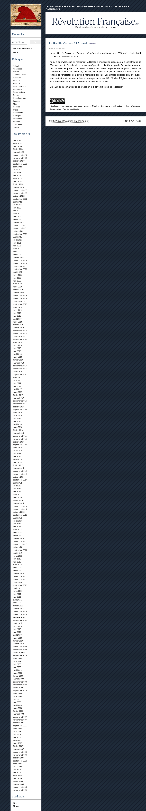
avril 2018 (17, 354)
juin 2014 (17, 489)
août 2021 (17, 237)
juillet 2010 (17, 626)
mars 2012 (17, 568)
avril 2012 (17, 565)
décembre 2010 (20, 611)
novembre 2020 (20, 263)
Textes (16, 127)
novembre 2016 (20, 404)
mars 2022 (17, 216)
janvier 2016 (18, 433)
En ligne (16, 83)
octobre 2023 (18, 161)
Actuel (16, 66)
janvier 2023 (18, 187)
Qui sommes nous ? (22, 48)
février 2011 (18, 606)
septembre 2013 (20, 515)
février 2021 (18, 255)
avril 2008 (17, 705)
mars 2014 (17, 497)
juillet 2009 (17, 661)
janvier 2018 (18, 363)
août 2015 (17, 448)
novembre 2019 (20, 298)
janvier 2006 (18, 784)
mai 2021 (17, 246)
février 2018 (18, 360)
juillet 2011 (17, 591)
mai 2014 (17, 491)
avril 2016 (17, 424)
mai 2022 (17, 211)
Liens (15, 52)
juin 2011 (17, 594)
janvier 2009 (18, 679)
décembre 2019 (20, 296)
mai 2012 (17, 562)
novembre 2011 (20, 579)
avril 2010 (17, 635)
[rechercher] (18, 42)
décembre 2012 (20, 541)
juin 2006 (17, 770)
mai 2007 (17, 737)
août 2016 (17, 413)
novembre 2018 (20, 334)
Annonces (17, 69)
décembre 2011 (20, 576)
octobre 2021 (18, 231)
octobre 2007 (18, 723)
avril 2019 (17, 319)
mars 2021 (17, 252)
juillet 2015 (17, 451)
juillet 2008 (17, 696)
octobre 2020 (18, 266)
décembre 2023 (20, 155)
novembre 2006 (20, 755)
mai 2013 (17, 527)
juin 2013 (17, 524)
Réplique (17, 116)
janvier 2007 (18, 749)
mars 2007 (17, 743)
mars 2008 (17, 708)
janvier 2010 (18, 644)
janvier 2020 (18, 293)
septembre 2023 (20, 164)
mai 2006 (17, 773)
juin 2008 (17, 699)
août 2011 (17, 588)
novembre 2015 (20, 439)
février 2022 (18, 219)
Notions (16, 107)
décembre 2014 (20, 471)
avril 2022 (17, 214)
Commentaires (19, 75)
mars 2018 (17, 357)
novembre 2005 (20, 790)
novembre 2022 (20, 193)
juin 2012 (17, 559)
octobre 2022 (18, 196)
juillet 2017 (17, 380)
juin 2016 (17, 418)
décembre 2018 (20, 331)
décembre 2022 (20, 190)
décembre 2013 (20, 506)
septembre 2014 (20, 480)
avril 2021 (17, 249)
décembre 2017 (20, 366)
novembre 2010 (20, 614)
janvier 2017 (18, 398)
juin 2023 (17, 173)
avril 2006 (17, 775)
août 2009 (17, 658)
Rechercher (18, 34)
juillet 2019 (17, 310)
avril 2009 (17, 670)
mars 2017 (17, 392)
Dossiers (17, 78)
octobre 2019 (18, 301)
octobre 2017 (18, 372)
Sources (16, 122)
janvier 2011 (18, 609)
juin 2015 (17, 454)
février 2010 (18, 641)
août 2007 (17, 729)
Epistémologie (19, 92)
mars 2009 (17, 673)
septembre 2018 (20, 339)
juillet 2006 (17, 767)
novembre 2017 (20, 369)
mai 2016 (17, 421)
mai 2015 (17, 456)
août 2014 (17, 483)
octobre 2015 (18, 442)
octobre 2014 (18, 477)
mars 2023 (17, 181)
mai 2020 (17, 281)
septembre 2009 (20, 655)
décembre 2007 (20, 717)
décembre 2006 (20, 752)
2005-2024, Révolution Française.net (68, 121)
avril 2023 (17, 178)
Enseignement (19, 86)
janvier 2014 (18, 503)
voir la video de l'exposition (110, 87)
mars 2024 (17, 146)
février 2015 (18, 465)
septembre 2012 (20, 550)
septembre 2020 (20, 269)
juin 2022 (17, 208)
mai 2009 (17, 667)
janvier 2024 (18, 152)
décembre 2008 (20, 682)
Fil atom (16, 806)
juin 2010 (17, 629)
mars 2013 (17, 533)
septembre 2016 (20, 410)
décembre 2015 (20, 436)
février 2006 (18, 781)
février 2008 (18, 711)
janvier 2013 (18, 538)
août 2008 (17, 694)
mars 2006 (17, 778)
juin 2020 (17, 278)
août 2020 (17, 272)
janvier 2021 (18, 257)
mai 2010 (17, 632)
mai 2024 (17, 140)
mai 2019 (17, 316)
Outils (15, 110)
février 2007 (18, 746)
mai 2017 (17, 386)
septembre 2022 (20, 199)
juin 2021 (17, 243)
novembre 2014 (20, 474)
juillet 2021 (17, 240)
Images (16, 101)
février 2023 (18, 184)
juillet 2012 (17, 556)
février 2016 (18, 430)
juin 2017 (17, 383)
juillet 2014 (17, 486)
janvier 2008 (18, 714)
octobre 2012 (18, 547)
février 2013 (18, 535)
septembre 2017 (20, 375)
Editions (16, 80)
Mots (15, 104)
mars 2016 (17, 427)
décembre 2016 (20, 401)
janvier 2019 (18, 328)
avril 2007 (17, 740)
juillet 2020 (17, 275)
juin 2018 (17, 348)
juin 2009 (17, 664)
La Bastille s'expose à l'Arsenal (68, 43)
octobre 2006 (18, 758)
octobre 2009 (18, 653)
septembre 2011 (20, 585)
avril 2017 (17, 389)
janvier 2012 (18, 574)
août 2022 (17, 202)
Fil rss (15, 803)
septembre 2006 (20, 761)
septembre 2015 (20, 445)
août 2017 (17, 377)
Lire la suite (55, 87)
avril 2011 (17, 600)
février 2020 (18, 290)
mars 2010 (17, 638)
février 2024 (18, 149)
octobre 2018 (18, 336)
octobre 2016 (18, 407)
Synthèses (17, 124)
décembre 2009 (20, 647)
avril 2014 (17, 495)
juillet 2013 (17, 521)
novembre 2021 (20, 228)
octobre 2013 (18, 512)
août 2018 (17, 342)
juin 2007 (17, 734)
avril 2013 (17, 530)
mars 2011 (17, 603)
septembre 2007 (20, 726)
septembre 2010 (20, 620)
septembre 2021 (20, 234)
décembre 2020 (20, 260)
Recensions (18, 113)
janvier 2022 (18, 222)
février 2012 (18, 570)
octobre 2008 (18, 688)
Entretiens (17, 89)
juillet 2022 (17, 205)
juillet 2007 (17, 731)
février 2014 (18, 500)
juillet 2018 (17, 345)
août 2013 (17, 518)
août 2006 (17, 764)
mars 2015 (17, 462)
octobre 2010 (19, 617)
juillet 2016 (17, 415)
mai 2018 (17, 351)
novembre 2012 (20, 544)
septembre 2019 (20, 304)
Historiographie (19, 98)
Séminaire (17, 118)
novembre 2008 (20, 685)
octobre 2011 (18, 582)
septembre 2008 (20, 690)
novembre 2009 (20, 650)
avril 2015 (17, 459)
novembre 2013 (20, 509)
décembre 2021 (20, 225)
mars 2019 (17, 322)
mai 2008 (17, 702)
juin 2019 (17, 313)
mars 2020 (17, 287)
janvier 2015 (18, 468)
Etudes (16, 95)
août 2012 (17, 553)
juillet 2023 (17, 170)
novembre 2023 (20, 158)
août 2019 (17, 307)
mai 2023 (17, 176)
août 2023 (17, 167)
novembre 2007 (20, 720)
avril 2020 (17, 284)
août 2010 (17, 623)
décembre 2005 (20, 787)
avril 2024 (17, 143)
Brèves (16, 72)
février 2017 (18, 395)
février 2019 (18, 325)
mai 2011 (17, 597)
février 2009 (18, 676)
